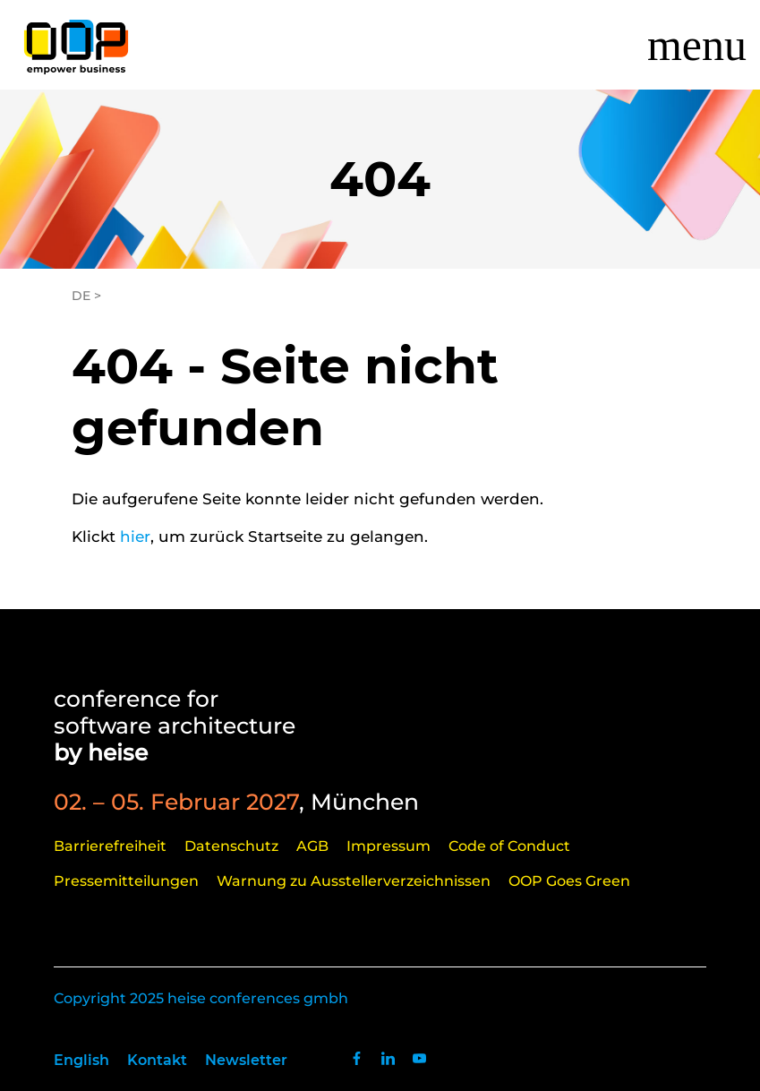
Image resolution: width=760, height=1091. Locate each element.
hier (135, 537)
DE (81, 296)
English (81, 1060)
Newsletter (246, 1060)
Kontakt (157, 1060)
